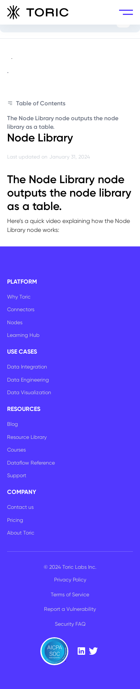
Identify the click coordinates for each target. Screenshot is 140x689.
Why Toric (19, 297)
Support (16, 475)
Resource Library (27, 437)
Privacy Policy (70, 580)
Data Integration (27, 367)
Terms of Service (70, 594)
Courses (16, 450)
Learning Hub (23, 335)
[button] (126, 12)
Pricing (15, 520)
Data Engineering (28, 380)
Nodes (14, 322)
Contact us (20, 507)
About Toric (20, 533)
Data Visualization (29, 392)
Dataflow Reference (31, 463)
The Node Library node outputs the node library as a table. (62, 122)
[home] (38, 12)
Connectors (20, 309)
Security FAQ (70, 624)
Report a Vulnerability (70, 609)
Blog (12, 424)
